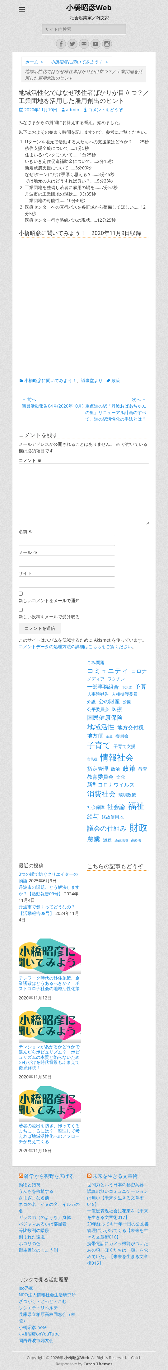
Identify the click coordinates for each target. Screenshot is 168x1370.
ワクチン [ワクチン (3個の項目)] (116, 679)
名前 (26, 531)
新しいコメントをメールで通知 (49, 600)
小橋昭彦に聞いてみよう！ (79, 61)
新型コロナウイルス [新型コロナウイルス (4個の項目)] (111, 784)
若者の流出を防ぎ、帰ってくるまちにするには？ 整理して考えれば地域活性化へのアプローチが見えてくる (50, 1115)
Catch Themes (97, 1364)
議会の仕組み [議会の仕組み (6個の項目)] (107, 828)
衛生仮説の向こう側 (38, 1250)
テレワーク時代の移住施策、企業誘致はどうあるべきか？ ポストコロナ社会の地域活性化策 (50, 965)
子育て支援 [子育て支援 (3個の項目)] (124, 746)
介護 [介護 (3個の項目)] (91, 701)
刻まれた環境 (32, 1237)
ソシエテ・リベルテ (38, 1308)
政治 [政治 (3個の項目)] (115, 769)
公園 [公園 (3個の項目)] (127, 701)
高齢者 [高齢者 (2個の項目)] (136, 840)
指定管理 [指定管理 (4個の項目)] (97, 768)
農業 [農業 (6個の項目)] (93, 839)
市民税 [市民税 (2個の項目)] (92, 759)
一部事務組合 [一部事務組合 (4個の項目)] (103, 686)
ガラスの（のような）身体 (45, 1217)
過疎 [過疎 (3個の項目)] (107, 840)
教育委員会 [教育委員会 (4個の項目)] (100, 776)
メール (28, 552)
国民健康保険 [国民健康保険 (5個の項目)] (105, 717)
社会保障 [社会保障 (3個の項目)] (96, 807)
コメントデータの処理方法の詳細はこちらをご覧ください (75, 646)
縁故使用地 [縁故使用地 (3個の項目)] (113, 817)
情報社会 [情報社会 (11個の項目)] (117, 757)
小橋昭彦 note (33, 1327)
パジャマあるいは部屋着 (43, 1224)
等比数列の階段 (34, 1230)
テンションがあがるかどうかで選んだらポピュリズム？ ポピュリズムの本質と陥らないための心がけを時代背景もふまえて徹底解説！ (50, 1038)
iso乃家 (26, 1288)
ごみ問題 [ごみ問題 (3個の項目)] (96, 662)
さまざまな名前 (34, 1198)
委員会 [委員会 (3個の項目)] (121, 736)
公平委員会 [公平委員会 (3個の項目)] (98, 709)
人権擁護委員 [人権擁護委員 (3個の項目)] (125, 694)
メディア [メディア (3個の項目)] (96, 679)
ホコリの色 (29, 1243)
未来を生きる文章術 (115, 1176)
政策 (115, 380)
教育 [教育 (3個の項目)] (142, 769)
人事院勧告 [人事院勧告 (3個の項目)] (98, 694)
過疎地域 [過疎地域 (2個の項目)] (121, 840)
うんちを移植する (36, 1191)
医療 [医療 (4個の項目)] (117, 709)
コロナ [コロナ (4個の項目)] (139, 671)
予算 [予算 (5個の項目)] (141, 686)
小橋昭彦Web (89, 7)
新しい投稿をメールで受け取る (49, 617)
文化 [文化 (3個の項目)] (120, 777)
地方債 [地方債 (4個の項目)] (95, 735)
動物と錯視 (29, 1185)
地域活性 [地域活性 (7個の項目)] (100, 726)
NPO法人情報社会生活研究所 (47, 1295)
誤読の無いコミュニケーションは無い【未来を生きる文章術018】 (117, 1197)
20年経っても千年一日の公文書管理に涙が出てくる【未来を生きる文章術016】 (118, 1230)
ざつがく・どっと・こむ (43, 1301)
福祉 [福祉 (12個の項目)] (136, 805)
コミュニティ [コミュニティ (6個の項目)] (107, 670)
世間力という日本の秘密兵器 (115, 1185)
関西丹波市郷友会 (36, 1340)
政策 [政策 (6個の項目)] (129, 768)
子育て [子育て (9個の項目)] (99, 745)
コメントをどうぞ (105, 110)
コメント (30, 460)
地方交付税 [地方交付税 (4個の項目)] (130, 727)
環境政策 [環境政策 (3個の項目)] (127, 795)
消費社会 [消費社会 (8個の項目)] (101, 794)
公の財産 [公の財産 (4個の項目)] (109, 701)
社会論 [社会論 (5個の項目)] (116, 806)
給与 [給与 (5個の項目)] (93, 816)
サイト (25, 573)
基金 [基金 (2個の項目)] (109, 736)
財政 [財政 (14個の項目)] (139, 827)
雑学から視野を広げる (49, 1176)
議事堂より (92, 380)
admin (72, 110)
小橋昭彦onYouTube (39, 1334)
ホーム (34, 61)
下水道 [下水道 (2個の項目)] (127, 687)
